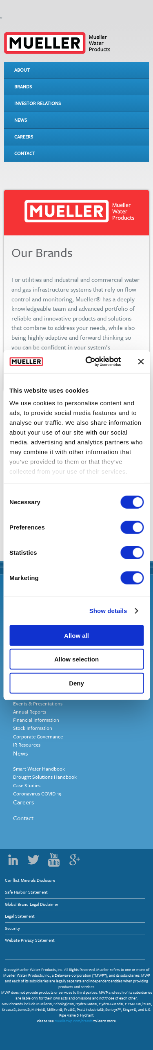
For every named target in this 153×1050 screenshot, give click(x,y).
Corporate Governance (38, 736)
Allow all (76, 635)
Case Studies (26, 785)
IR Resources (26, 744)
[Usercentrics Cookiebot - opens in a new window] (89, 361)
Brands (23, 86)
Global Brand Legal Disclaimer (31, 904)
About (22, 69)
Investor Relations (37, 103)
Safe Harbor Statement (26, 892)
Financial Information (36, 719)
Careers (23, 136)
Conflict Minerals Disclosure (30, 880)
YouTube (54, 860)
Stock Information (32, 727)
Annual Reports (29, 711)
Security (12, 928)
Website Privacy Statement (30, 940)
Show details (108, 610)
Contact (24, 153)
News (20, 119)
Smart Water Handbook (39, 768)
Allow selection (76, 659)
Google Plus (74, 860)
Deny (76, 682)
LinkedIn (13, 860)
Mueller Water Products (57, 43)
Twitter (33, 860)
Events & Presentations (37, 703)
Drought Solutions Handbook (45, 776)
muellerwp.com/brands (74, 1021)
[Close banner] (141, 362)
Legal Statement (20, 916)
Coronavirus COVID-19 (37, 793)
